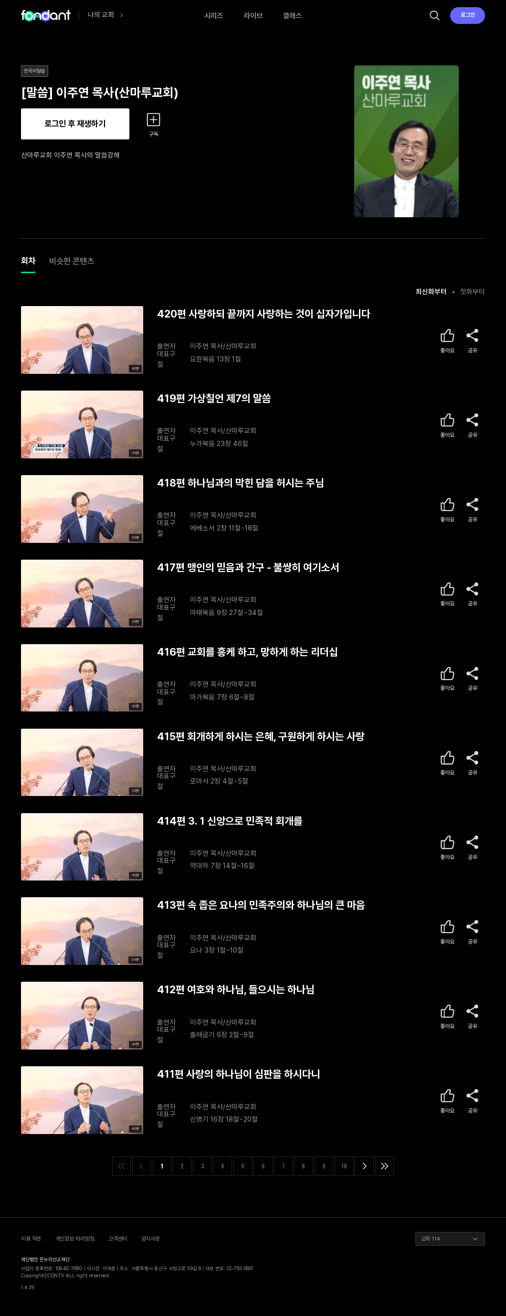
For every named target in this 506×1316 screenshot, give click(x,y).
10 (344, 1166)
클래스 (292, 15)
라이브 (253, 15)
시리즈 (213, 15)
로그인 (468, 14)
